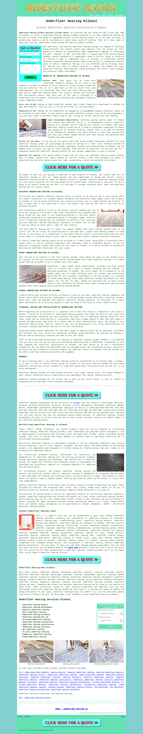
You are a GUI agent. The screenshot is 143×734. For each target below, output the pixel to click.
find (26, 572)
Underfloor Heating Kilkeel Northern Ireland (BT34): (44, 33)
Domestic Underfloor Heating (81, 672)
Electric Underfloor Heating (109, 672)
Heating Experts (58, 672)
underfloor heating (53, 35)
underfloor (24, 177)
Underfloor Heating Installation (55, 680)
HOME (91, 15)
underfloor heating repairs (71, 540)
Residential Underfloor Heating (100, 685)
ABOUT (104, 15)
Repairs (42, 687)
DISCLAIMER (119, 15)
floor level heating (76, 90)
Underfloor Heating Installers (65, 689)
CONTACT (110, 15)
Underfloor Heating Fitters (32, 675)
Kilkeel (77, 403)
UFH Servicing (101, 687)
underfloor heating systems (86, 47)
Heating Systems (56, 687)
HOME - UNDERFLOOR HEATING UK (71, 709)
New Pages (27, 716)
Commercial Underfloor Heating (62, 675)
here (62, 594)
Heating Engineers (72, 677)
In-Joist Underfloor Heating (105, 682)
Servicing (32, 682)
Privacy (122, 716)
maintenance (96, 122)
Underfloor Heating (48, 682)
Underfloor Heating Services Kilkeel (45, 599)
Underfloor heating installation (34, 403)
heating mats (85, 210)
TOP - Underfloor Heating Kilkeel (34, 698)
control (96, 116)
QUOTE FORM (73, 548)
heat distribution (27, 95)
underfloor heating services (32, 413)
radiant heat (42, 158)
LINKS (97, 15)
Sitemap (20, 716)
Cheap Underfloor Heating (37, 672)
